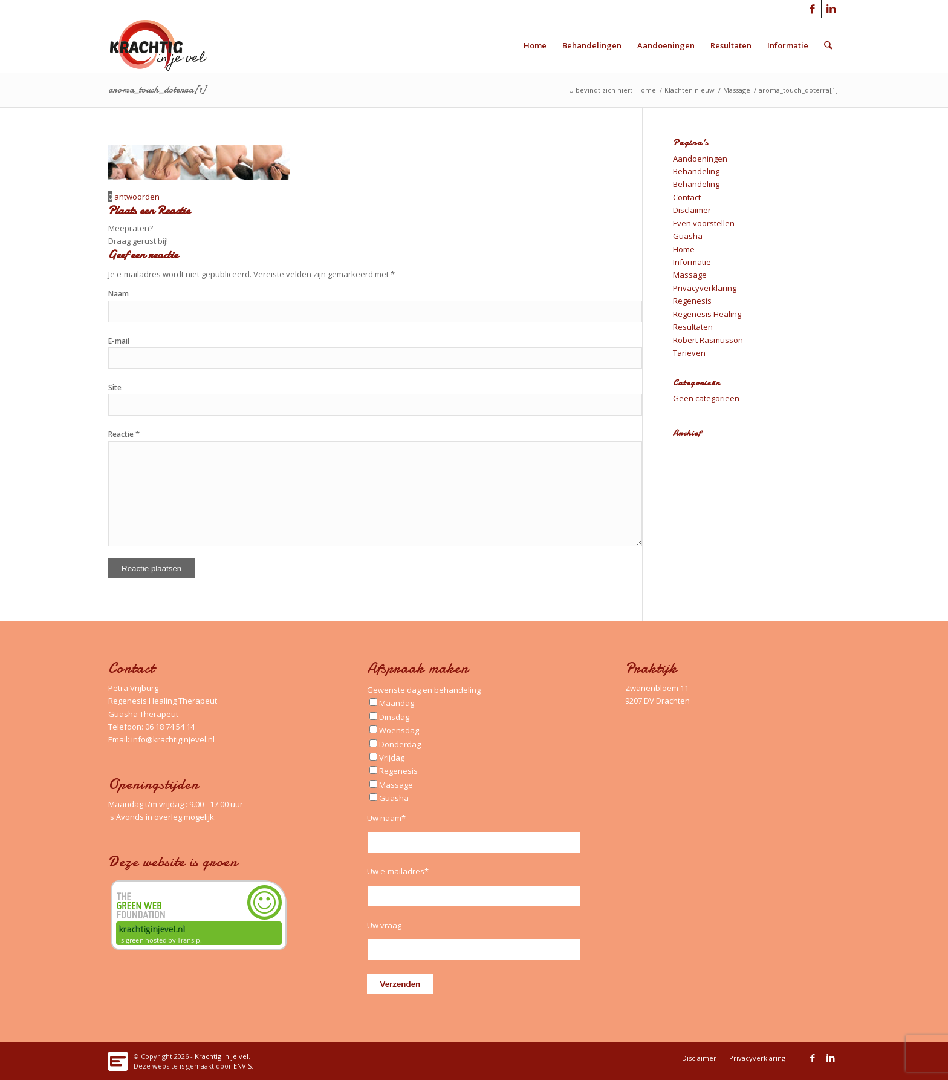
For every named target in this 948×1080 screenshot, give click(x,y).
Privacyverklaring (704, 288)
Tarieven (689, 352)
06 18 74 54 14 (170, 726)
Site (115, 387)
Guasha (688, 236)
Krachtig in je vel (221, 1056)
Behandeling (696, 171)
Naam (118, 294)
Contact (687, 197)
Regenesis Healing (707, 314)
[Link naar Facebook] (812, 9)
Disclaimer (692, 210)
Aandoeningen (700, 158)
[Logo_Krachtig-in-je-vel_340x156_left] (167, 45)
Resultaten (693, 326)
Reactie (124, 434)
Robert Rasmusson (708, 340)
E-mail (118, 341)
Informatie (692, 262)
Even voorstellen (704, 223)
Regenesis (692, 300)
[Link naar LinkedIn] (831, 9)
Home (684, 249)
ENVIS (242, 1065)
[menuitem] (535, 45)
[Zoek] (828, 45)
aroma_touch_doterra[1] (157, 89)
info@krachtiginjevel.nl (173, 739)
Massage (690, 274)
